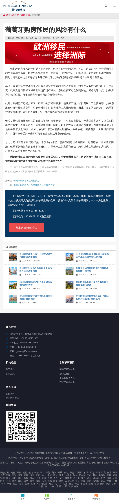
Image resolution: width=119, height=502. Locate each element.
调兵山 (96, 478)
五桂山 (96, 481)
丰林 (115, 481)
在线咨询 (72, 497)
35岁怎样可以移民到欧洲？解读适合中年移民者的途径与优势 (92, 255)
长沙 (55, 478)
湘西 (2, 481)
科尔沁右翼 (41, 483)
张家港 (102, 475)
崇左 (103, 481)
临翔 (48, 472)
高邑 (65, 483)
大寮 (2, 475)
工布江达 (69, 481)
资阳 (44, 478)
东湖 (44, 481)
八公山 (76, 478)
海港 (61, 481)
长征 (71, 483)
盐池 (90, 483)
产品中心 (47, 497)
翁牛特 (82, 475)
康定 (26, 475)
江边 (61, 475)
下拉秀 (83, 483)
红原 (64, 486)
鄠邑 (38, 481)
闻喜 (115, 475)
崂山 (15, 483)
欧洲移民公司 (11, 15)
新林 (42, 472)
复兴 (83, 478)
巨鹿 (103, 472)
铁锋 (26, 478)
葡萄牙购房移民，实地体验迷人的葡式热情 (34, 185)
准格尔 (68, 478)
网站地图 (78, 452)
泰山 (20, 481)
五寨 (115, 478)
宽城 (49, 481)
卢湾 (38, 478)
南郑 (108, 483)
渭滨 (32, 475)
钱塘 (60, 472)
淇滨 (89, 481)
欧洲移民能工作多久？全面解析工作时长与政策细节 (36, 255)
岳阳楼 (79, 472)
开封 (102, 483)
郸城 (54, 472)
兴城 (75, 475)
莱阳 (83, 481)
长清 (36, 472)
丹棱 (19, 472)
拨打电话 (96, 497)
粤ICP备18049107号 (94, 452)
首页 (23, 497)
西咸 (55, 475)
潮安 (20, 475)
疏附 (14, 478)
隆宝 (55, 481)
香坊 (72, 472)
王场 (92, 472)
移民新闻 (25, 15)
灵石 (77, 481)
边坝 (26, 481)
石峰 (109, 475)
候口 (31, 472)
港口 (21, 483)
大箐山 (68, 475)
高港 (14, 475)
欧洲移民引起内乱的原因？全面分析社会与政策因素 (36, 269)
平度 (109, 481)
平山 (89, 475)
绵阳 (97, 472)
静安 (53, 486)
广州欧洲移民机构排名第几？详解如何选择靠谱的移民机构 (92, 297)
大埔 (32, 481)
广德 (41, 486)
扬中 (95, 475)
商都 (13, 472)
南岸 (109, 472)
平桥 (115, 472)
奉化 (9, 483)
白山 (47, 486)
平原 (8, 481)
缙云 (32, 478)
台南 (96, 483)
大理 (49, 478)
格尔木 (58, 483)
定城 (49, 475)
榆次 (44, 475)
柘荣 (8, 478)
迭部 (70, 486)
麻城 (86, 472)
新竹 (103, 478)
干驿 (59, 486)
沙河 (89, 478)
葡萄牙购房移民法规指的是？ (27, 180)
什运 (77, 483)
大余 (114, 483)
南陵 (76, 486)
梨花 (51, 483)
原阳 (33, 483)
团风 (14, 481)
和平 (3, 483)
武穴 (38, 475)
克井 (61, 478)
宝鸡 (27, 483)
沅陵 (8, 475)
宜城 (2, 478)
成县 (25, 472)
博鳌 (109, 478)
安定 (66, 472)
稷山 (20, 478)
